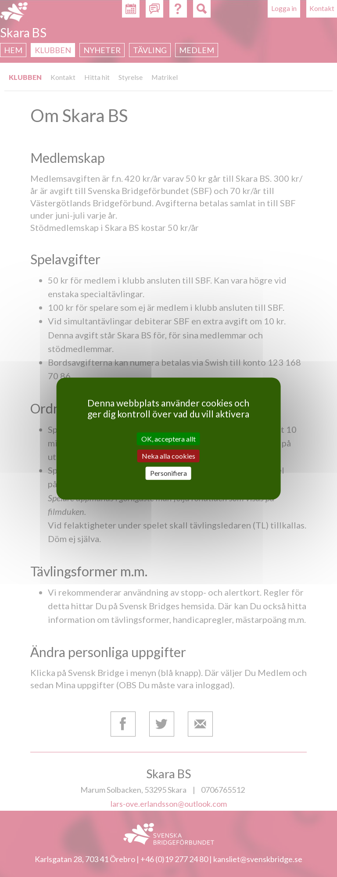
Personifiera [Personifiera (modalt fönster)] (168, 473)
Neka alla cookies (168, 456)
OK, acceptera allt (168, 439)
